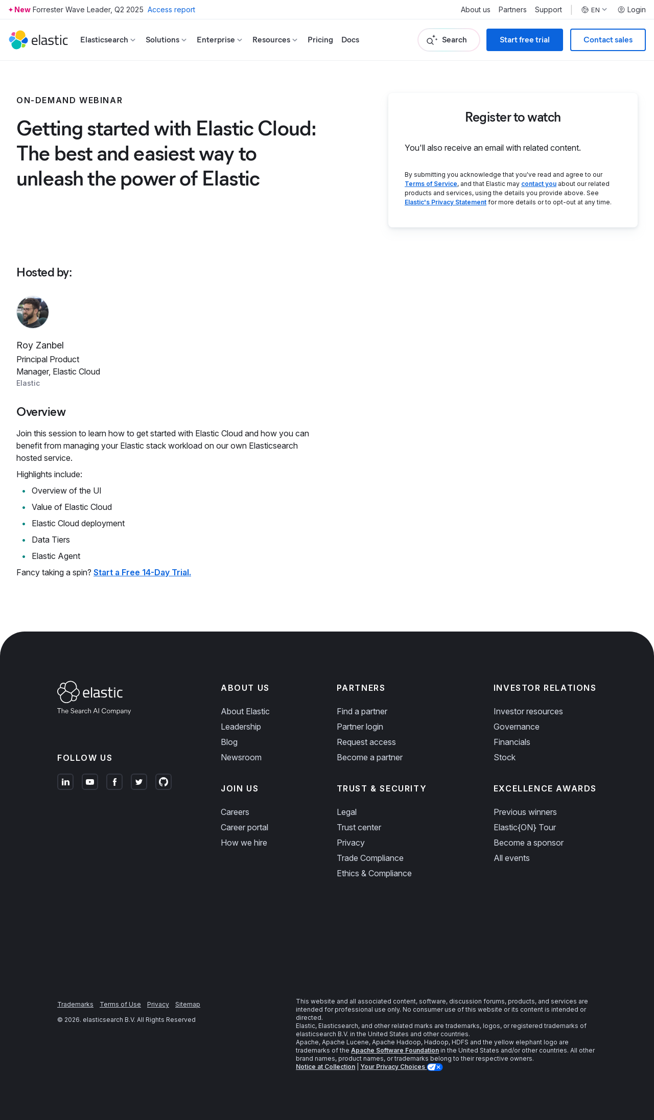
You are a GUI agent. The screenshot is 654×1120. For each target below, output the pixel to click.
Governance (517, 726)
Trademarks (75, 1004)
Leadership (241, 726)
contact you (538, 184)
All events (512, 858)
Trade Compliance (370, 858)
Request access (366, 742)
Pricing (320, 39)
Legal (347, 812)
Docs (350, 39)
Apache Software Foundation (395, 1050)
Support (548, 9)
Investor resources (528, 711)
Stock (505, 757)
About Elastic (245, 711)
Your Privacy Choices (393, 1066)
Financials (512, 742)
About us (476, 9)
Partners (513, 9)
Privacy (351, 842)
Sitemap (187, 1004)
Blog (229, 742)
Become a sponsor (529, 842)
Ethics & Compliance (374, 873)
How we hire (244, 842)
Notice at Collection (325, 1066)
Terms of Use (120, 1004)
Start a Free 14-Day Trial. (142, 572)
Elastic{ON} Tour (525, 827)
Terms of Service (431, 184)
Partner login (360, 726)
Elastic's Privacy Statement (445, 202)
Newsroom (241, 757)
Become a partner (370, 757)
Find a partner (362, 711)
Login (631, 10)
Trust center (359, 827)
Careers (235, 812)
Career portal (244, 827)
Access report (171, 9)
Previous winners (525, 812)
